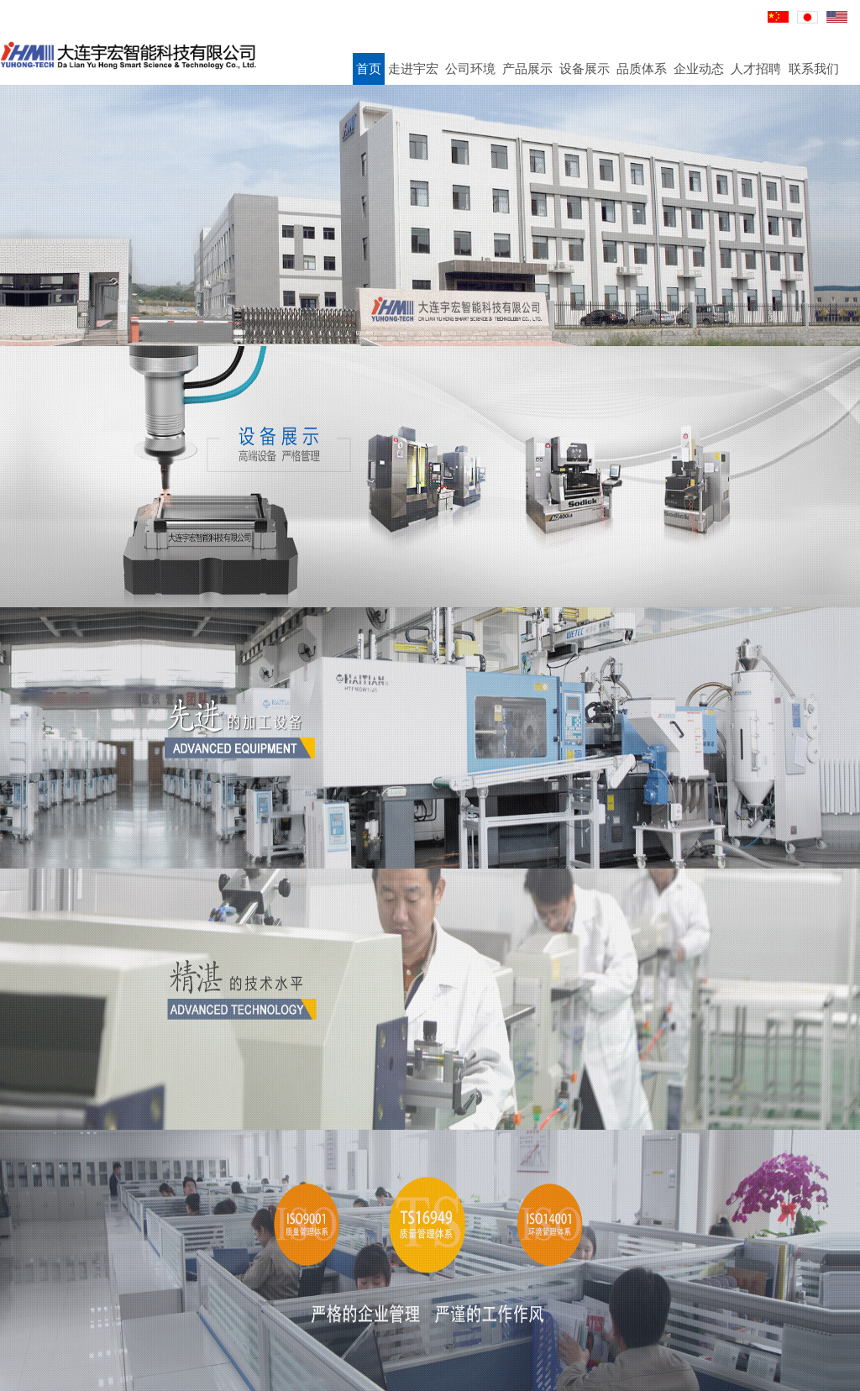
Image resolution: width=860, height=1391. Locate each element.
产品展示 (527, 68)
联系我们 (814, 68)
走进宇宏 (413, 68)
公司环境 (470, 68)
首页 (368, 68)
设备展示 (584, 68)
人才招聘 (756, 68)
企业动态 (699, 68)
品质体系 (641, 68)
